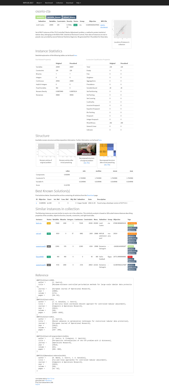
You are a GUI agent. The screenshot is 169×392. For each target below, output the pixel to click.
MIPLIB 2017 (28, 2)
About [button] (39, 3)
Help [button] (78, 3)
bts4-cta (38, 223)
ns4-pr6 (38, 233)
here (75, 55)
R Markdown (48, 380)
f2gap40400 (40, 257)
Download (69, 3)
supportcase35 (41, 246)
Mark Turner (50, 378)
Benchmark (49, 3)
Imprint (37, 384)
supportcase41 (41, 265)
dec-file (86, 163)
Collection (59, 3)
